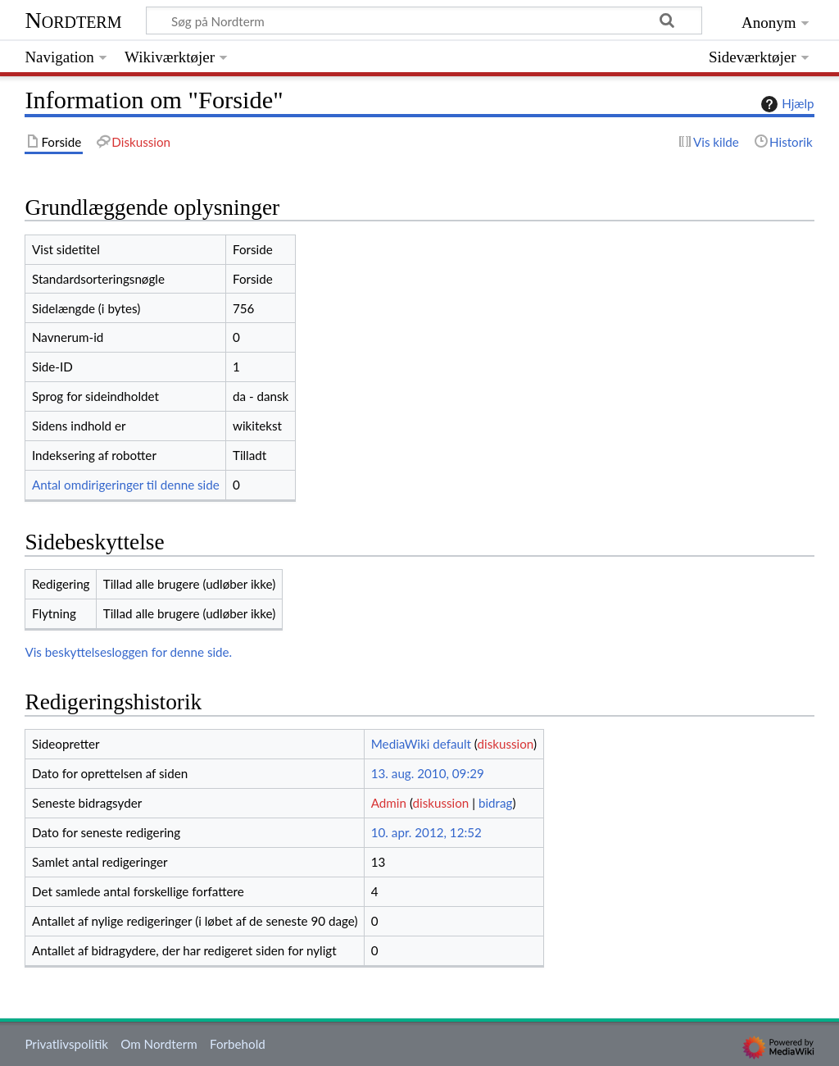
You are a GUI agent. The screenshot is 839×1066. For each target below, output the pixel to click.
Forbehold (237, 1043)
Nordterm (73, 20)
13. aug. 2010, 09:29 (427, 773)
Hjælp (785, 104)
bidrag (495, 802)
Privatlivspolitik (66, 1043)
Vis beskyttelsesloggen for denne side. (128, 652)
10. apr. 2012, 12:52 (426, 832)
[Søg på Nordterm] (424, 20)
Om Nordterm (158, 1043)
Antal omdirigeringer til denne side (126, 484)
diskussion (505, 743)
